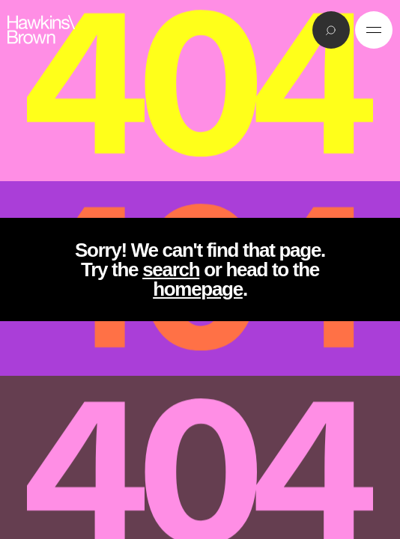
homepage (198, 289)
